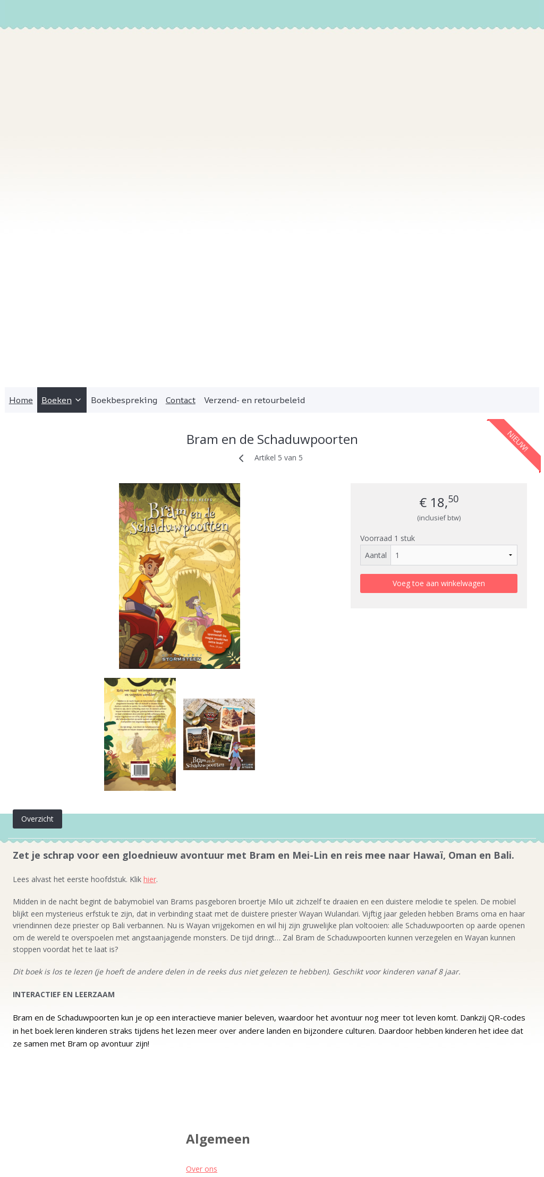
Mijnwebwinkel (396, 1158)
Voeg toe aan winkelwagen (439, 496)
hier (149, 792)
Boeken (61, 312)
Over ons (201, 1081)
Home (21, 312)
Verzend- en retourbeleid (254, 312)
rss (263, 1158)
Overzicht (37, 732)
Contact (181, 312)
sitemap (241, 1158)
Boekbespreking (124, 312)
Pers (193, 1105)
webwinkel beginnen (304, 1158)
